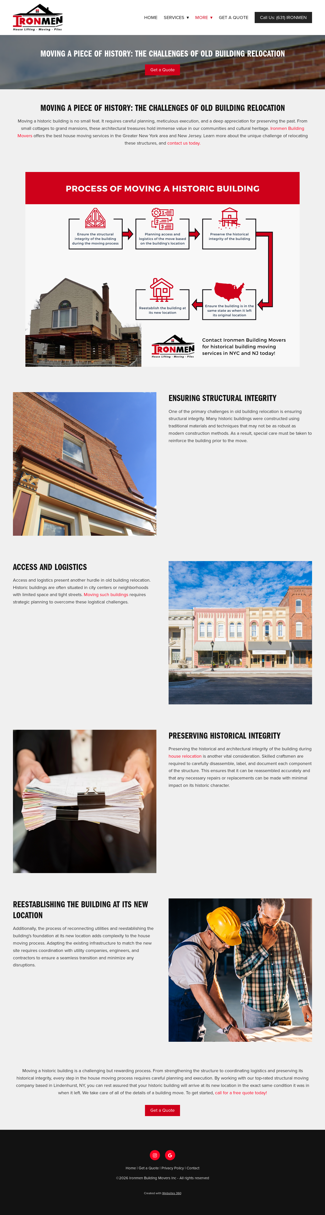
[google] (170, 1155)
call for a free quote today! (241, 1092)
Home (150, 17)
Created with (162, 1193)
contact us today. (184, 143)
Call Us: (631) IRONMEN (283, 17)
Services (176, 17)
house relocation (185, 756)
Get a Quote (233, 17)
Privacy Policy (172, 1168)
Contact (193, 1168)
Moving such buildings (106, 594)
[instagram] (155, 1155)
